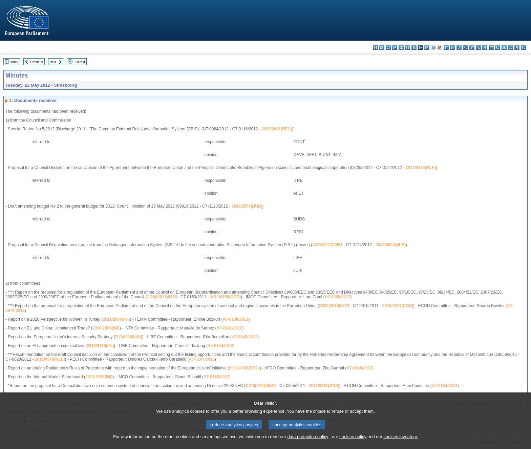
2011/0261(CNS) (324, 385)
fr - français (426, 47)
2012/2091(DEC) (276, 129)
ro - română (497, 47)
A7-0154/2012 (445, 385)
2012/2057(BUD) (247, 206)
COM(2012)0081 (327, 244)
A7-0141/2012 (229, 328)
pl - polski (484, 47)
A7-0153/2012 (216, 377)
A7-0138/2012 (235, 319)
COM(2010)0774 (334, 305)
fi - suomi (516, 47)
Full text (79, 62)
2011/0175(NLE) (421, 167)
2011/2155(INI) (98, 377)
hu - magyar (465, 47)
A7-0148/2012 (359, 368)
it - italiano (446, 47)
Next (52, 62)
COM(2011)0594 (261, 385)
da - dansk (394, 47)
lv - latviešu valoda (452, 47)
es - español (381, 47)
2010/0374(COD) (397, 305)
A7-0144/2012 (220, 345)
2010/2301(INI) (106, 328)
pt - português (491, 47)
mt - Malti (471, 47)
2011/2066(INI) (116, 319)
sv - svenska (523, 47)
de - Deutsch (401, 47)
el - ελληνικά (414, 47)
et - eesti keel (407, 47)
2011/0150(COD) (225, 297)
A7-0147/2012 (202, 359)
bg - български (375, 47)
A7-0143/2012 (244, 337)
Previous (36, 62)
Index (14, 62)
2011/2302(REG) (244, 368)
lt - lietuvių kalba (459, 47)
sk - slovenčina (504, 47)
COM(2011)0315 (162, 297)
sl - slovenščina (510, 47)
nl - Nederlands (478, 47)
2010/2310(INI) (100, 345)
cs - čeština (388, 47)
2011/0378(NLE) (50, 359)
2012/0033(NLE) (391, 244)
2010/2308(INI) (128, 337)
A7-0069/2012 (338, 297)
